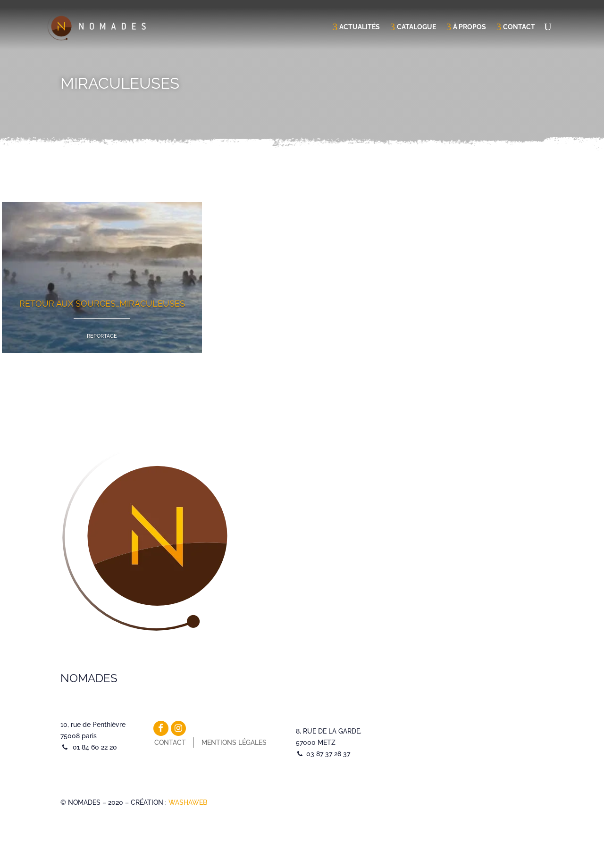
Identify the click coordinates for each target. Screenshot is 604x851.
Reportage (102, 336)
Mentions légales (234, 742)
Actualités (359, 27)
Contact (519, 27)
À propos (469, 27)
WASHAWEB (187, 802)
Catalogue (416, 27)
